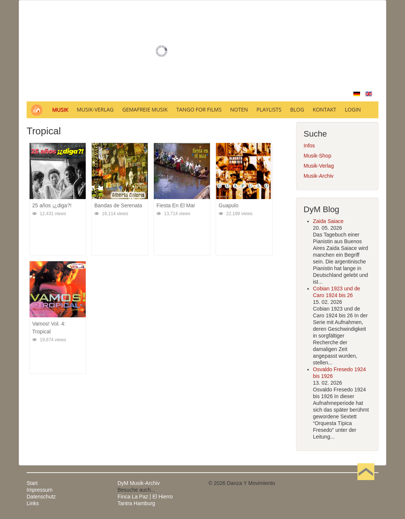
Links (33, 503)
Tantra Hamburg (136, 503)
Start (32, 483)
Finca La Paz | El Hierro (145, 497)
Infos (309, 146)
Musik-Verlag (319, 166)
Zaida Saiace (328, 221)
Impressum (39, 490)
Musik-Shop (317, 156)
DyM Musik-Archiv (139, 483)
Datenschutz (41, 497)
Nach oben (365, 483)
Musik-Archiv (319, 176)
